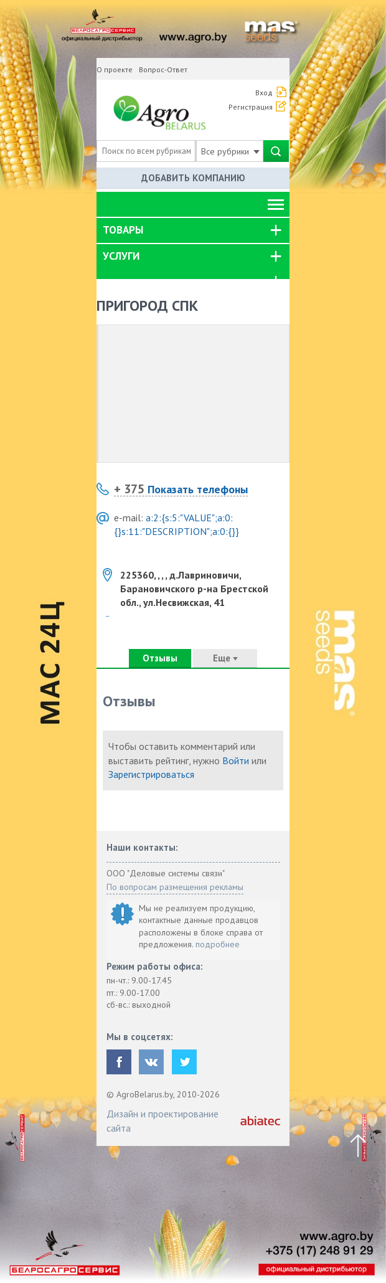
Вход (264, 92)
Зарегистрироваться (151, 774)
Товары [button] (123, 230)
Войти (235, 760)
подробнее (217, 944)
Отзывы (160, 658)
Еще (225, 658)
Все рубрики (230, 151)
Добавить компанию (193, 178)
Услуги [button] (121, 256)
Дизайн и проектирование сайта (162, 1120)
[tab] (193, 230)
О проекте (114, 69)
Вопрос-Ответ (163, 69)
